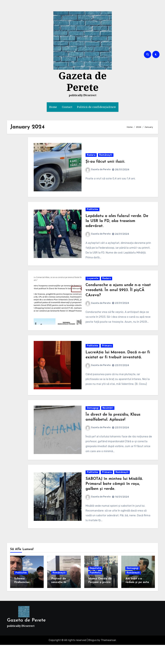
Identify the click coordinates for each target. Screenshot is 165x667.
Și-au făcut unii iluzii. (105, 163)
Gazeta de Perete (82, 81)
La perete (93, 285)
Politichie (92, 213)
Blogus (92, 662)
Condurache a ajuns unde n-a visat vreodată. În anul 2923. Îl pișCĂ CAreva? (114, 297)
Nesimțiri (108, 425)
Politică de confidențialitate (96, 107)
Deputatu (95, 590)
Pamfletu (95, 594)
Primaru (107, 360)
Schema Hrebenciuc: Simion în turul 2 (25, 604)
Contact (67, 107)
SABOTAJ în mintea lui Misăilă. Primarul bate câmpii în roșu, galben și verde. (114, 504)
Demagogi (93, 425)
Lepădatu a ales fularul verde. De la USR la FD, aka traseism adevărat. (117, 225)
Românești (106, 156)
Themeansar (108, 662)
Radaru (91, 156)
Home (53, 107)
